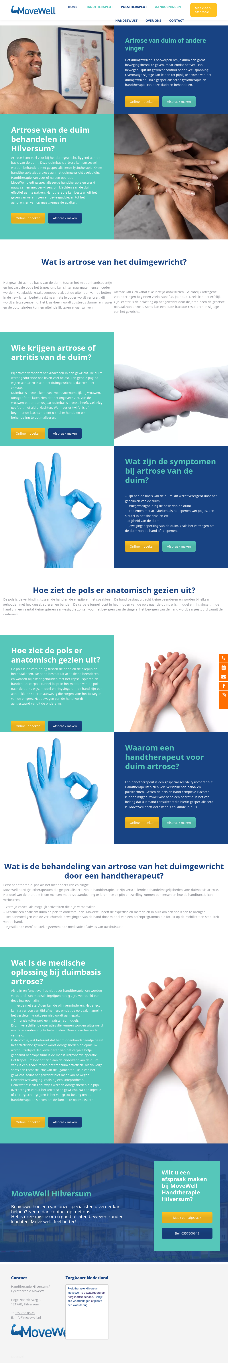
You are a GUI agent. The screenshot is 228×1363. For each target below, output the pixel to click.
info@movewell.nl (28, 1317)
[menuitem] (72, 12)
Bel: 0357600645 (187, 1233)
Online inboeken (142, 101)
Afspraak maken (179, 101)
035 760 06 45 (205, 3)
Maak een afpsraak (187, 1217)
